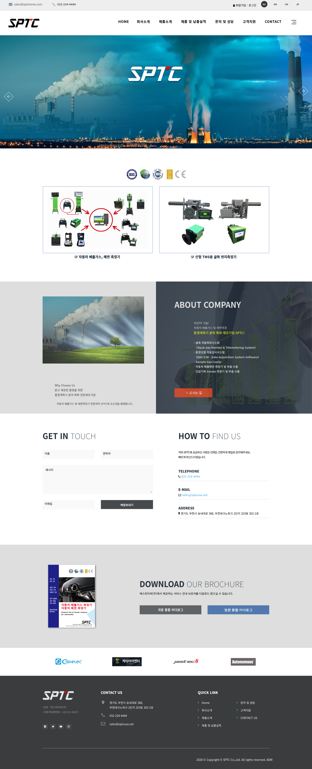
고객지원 (249, 21)
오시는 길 (193, 397)
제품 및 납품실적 (193, 21)
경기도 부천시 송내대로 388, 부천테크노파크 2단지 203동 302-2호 (220, 513)
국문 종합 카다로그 (170, 614)
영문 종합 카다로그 (238, 614)
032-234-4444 (118, 716)
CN (286, 4)
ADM (269, 760)
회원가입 (239, 5)
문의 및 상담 (224, 21)
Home (206, 703)
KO (264, 4)
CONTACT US (249, 718)
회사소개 (143, 21)
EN (275, 4)
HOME (123, 21)
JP (297, 4)
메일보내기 (127, 505)
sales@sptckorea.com (28, 4)
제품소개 (165, 21)
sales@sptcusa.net (122, 724)
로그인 (252, 5)
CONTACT (273, 21)
